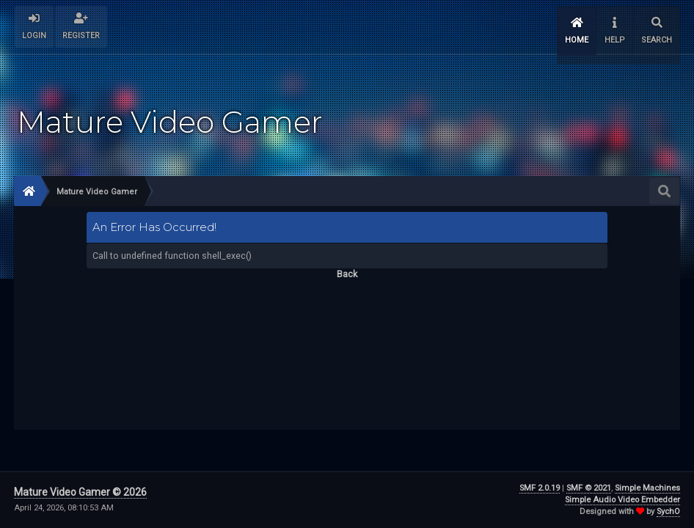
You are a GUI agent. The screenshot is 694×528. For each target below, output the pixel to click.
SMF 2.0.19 (539, 488)
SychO (668, 511)
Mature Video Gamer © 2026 (80, 492)
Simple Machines (647, 488)
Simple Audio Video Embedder (622, 500)
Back (347, 266)
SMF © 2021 (588, 488)
